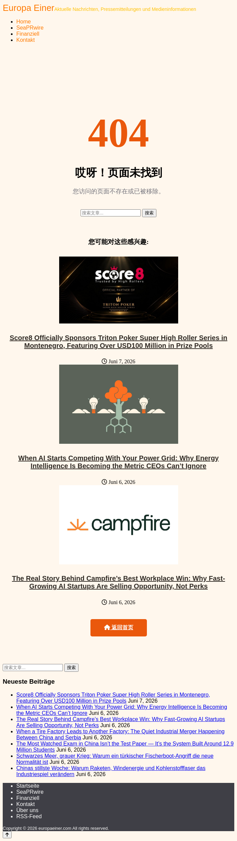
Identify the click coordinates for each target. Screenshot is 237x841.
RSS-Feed (29, 816)
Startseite (27, 786)
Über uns (27, 810)
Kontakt (25, 40)
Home (23, 21)
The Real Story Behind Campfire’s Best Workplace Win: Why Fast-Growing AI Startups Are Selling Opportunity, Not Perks (118, 582)
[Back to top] (7, 834)
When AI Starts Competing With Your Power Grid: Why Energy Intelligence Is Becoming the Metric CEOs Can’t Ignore (118, 462)
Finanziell (27, 34)
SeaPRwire (30, 28)
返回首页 (118, 627)
